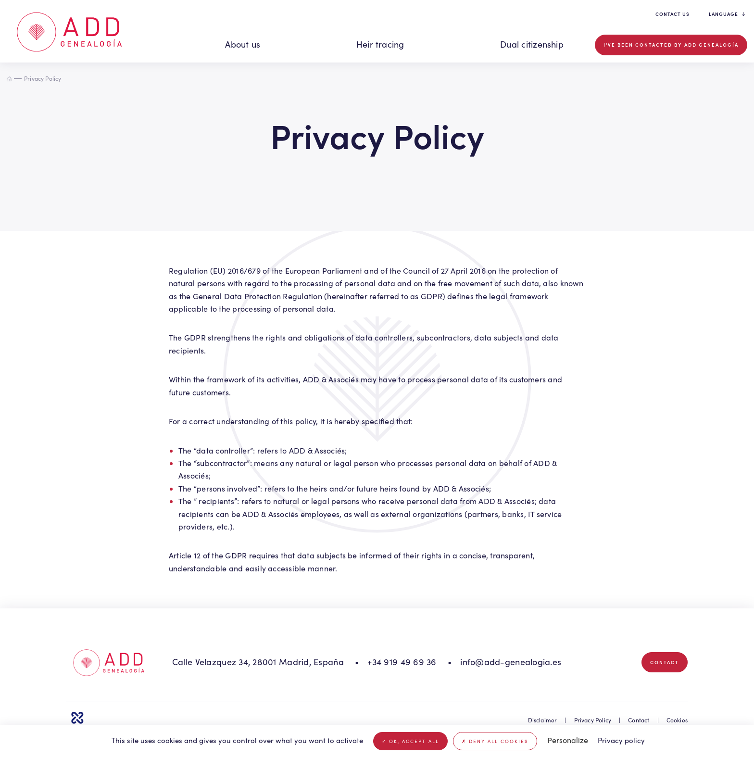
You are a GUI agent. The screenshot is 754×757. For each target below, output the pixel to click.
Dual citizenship (532, 44)
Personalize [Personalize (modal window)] (567, 740)
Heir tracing (380, 44)
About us (242, 44)
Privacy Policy (593, 720)
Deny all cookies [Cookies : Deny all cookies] (495, 741)
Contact (664, 662)
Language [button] (727, 14)
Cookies (677, 720)
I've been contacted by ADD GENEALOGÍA (671, 44)
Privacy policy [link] (621, 740)
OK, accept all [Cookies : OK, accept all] (410, 741)
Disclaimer (542, 720)
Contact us (672, 14)
